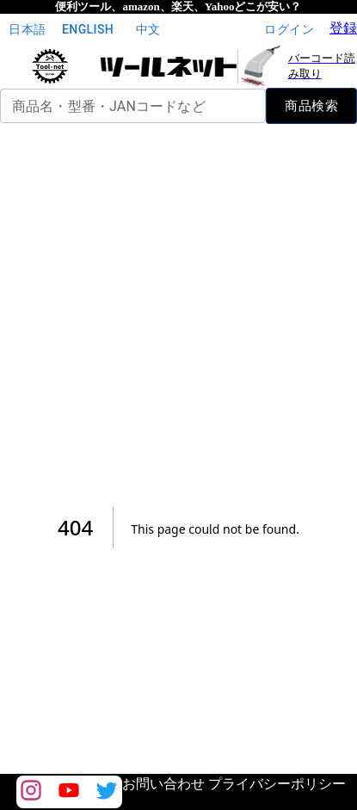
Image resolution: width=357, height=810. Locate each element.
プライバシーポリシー (277, 783)
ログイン (289, 30)
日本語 (27, 30)
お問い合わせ (163, 783)
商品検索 (311, 106)
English (87, 30)
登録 (343, 28)
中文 (147, 30)
